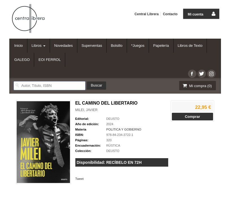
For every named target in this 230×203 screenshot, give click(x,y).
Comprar (192, 116)
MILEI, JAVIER (86, 110)
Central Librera (147, 14)
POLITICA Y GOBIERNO (123, 129)
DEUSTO (112, 118)
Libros (38, 45)
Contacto (170, 14)
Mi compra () (197, 85)
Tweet (79, 178)
